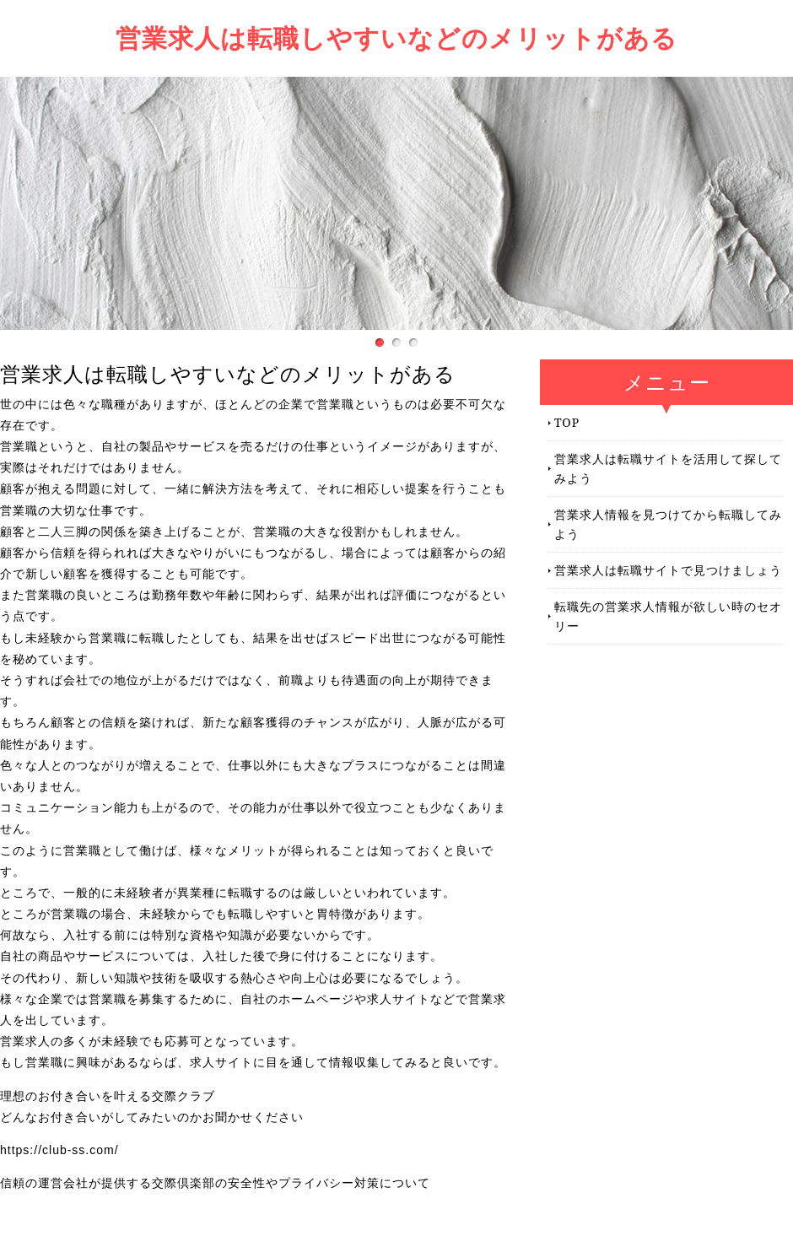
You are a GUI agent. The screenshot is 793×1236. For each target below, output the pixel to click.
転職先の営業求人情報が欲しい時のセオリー (668, 615)
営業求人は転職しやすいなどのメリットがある (396, 37)
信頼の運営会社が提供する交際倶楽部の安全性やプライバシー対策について (215, 1183)
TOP (567, 422)
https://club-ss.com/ (59, 1150)
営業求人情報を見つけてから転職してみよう (668, 523)
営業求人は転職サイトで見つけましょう (668, 570)
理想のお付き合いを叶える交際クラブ (107, 1096)
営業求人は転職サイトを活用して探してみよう (668, 468)
